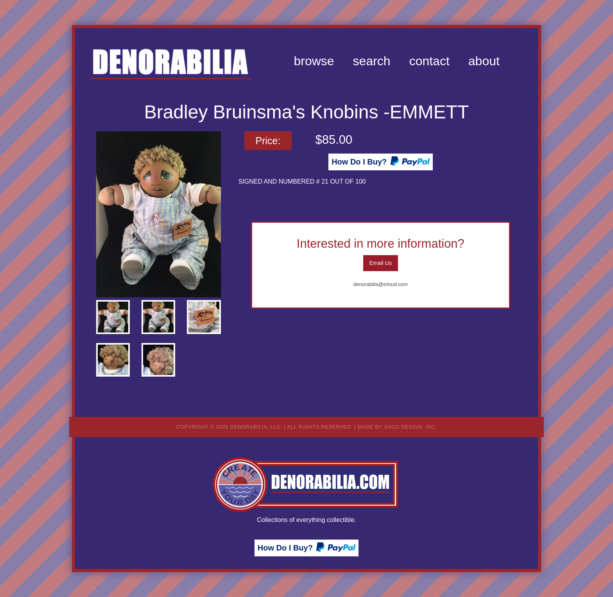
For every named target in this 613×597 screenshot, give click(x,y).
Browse (314, 61)
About (484, 61)
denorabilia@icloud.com (380, 284)
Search (372, 61)
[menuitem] (313, 61)
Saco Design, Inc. (410, 427)
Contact (429, 61)
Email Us (380, 263)
